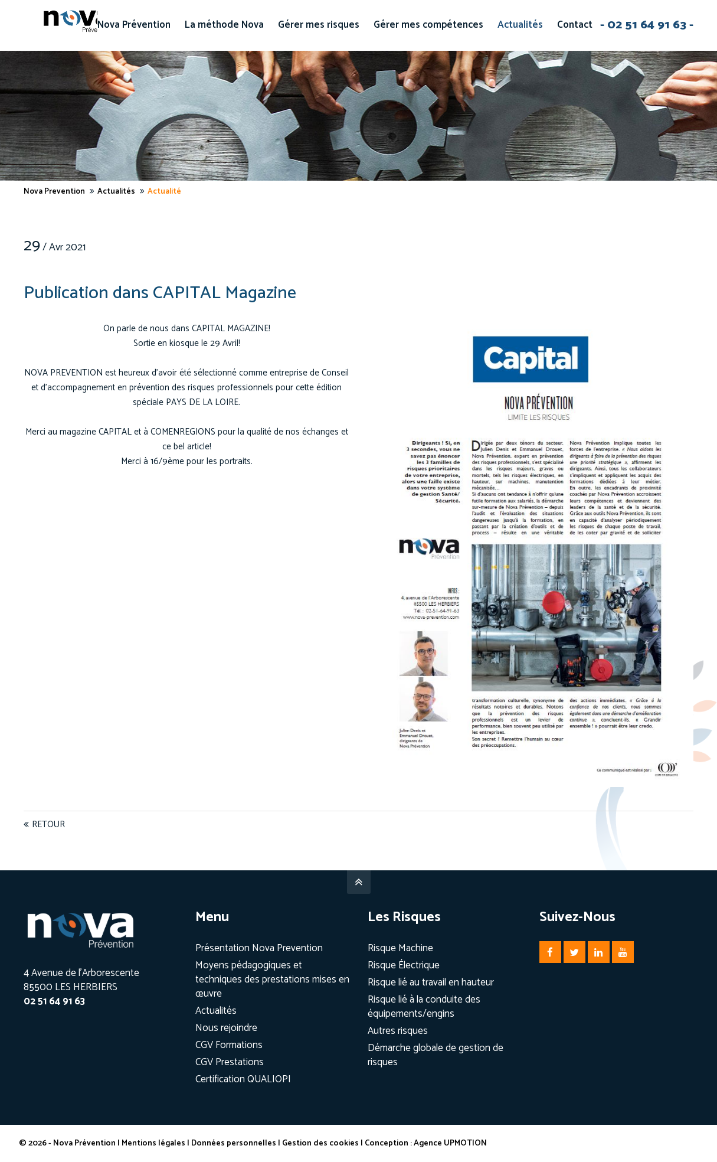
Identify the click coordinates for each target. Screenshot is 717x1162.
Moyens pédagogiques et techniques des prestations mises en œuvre (272, 979)
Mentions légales (158, 1143)
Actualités (216, 1011)
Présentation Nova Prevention (259, 948)
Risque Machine (400, 948)
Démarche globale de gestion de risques (435, 1055)
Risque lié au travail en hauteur (431, 982)
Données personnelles (238, 1143)
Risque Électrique (404, 965)
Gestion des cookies (325, 1143)
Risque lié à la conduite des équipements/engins (424, 1006)
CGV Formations (229, 1045)
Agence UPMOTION (455, 1143)
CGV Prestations (229, 1062)
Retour (48, 824)
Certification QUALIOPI (243, 1079)
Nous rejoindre (226, 1028)
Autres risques (398, 1031)
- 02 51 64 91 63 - (646, 25)
